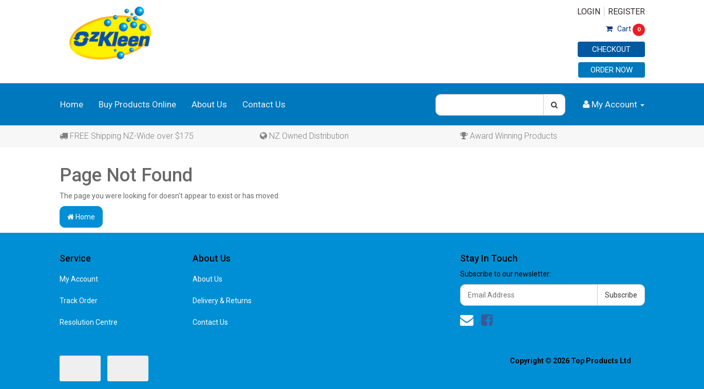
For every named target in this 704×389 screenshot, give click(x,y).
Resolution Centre (89, 322)
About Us (209, 104)
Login (588, 11)
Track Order (79, 301)
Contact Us (264, 104)
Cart (625, 29)
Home (71, 104)
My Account (79, 279)
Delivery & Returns (222, 301)
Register (626, 11)
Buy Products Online (137, 104)
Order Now (612, 70)
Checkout (611, 49)
